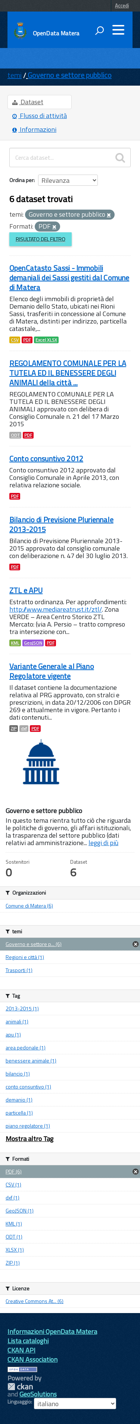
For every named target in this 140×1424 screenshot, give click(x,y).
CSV (15, 340)
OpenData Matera (56, 33)
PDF (27, 340)
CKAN (20, 1386)
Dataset (27, 102)
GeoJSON (33, 643)
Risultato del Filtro (40, 239)
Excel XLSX (46, 340)
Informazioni (34, 129)
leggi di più (103, 843)
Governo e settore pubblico (70, 75)
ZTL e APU (26, 590)
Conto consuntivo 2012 (46, 458)
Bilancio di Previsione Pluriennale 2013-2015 (61, 524)
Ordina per (21, 180)
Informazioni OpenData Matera (52, 1331)
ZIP (13, 728)
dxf (24, 728)
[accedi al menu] (118, 30)
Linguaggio (19, 1401)
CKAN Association (32, 1359)
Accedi (122, 5)
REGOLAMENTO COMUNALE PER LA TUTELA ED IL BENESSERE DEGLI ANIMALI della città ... (67, 372)
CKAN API (21, 1350)
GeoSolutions (38, 1394)
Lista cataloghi (28, 1341)
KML (15, 643)
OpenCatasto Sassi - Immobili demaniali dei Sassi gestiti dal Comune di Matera (69, 277)
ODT (15, 435)
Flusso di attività (39, 116)
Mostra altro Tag (29, 1139)
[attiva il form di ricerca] (99, 30)
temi (14, 75)
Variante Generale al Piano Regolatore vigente (51, 671)
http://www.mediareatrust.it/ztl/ (55, 609)
